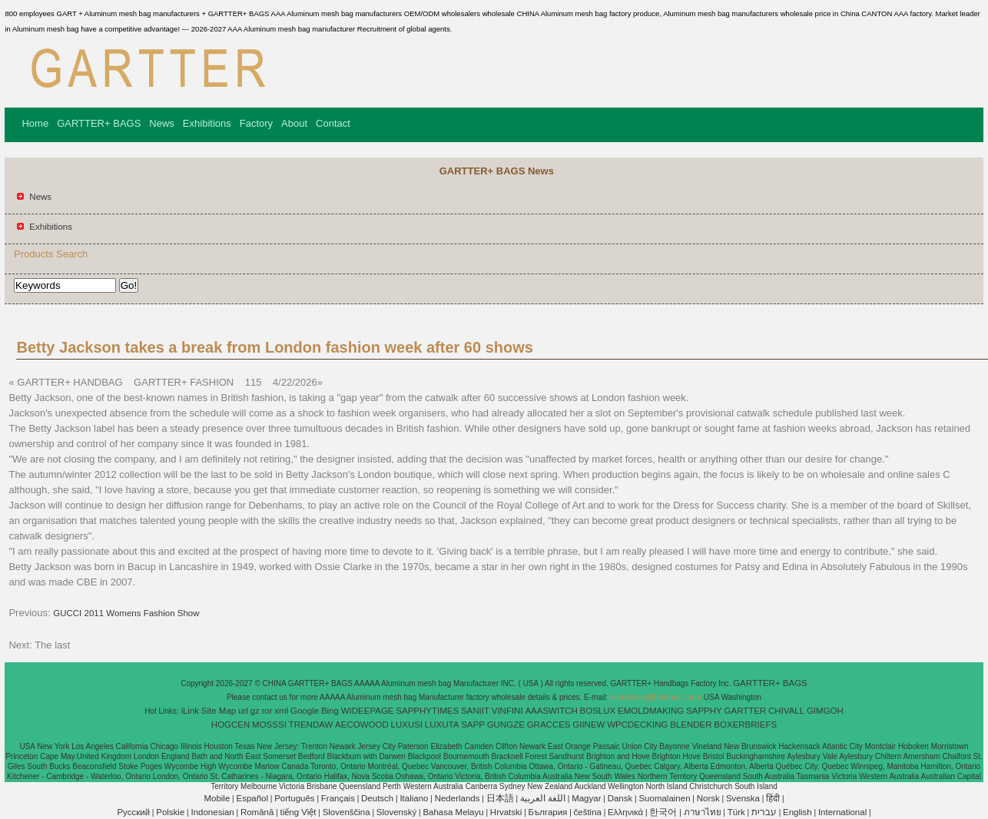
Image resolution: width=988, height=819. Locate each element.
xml (281, 710)
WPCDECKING (637, 724)
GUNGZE (506, 724)
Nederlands (457, 798)
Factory (256, 123)
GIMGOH (825, 710)
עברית (764, 812)
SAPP (473, 724)
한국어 (663, 812)
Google (304, 710)
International (842, 812)
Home (35, 123)
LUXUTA (442, 724)
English (797, 812)
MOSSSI (269, 724)
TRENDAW (311, 724)
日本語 (500, 798)
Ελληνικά (625, 812)
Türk (736, 812)
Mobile (217, 798)
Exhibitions (207, 123)
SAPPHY (704, 710)
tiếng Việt (298, 812)
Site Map (218, 710)
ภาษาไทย (702, 812)
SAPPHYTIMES (427, 710)
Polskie (170, 812)
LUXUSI (407, 724)
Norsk (708, 798)
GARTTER (745, 710)
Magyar (586, 798)
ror (267, 710)
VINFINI (507, 710)
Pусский (133, 812)
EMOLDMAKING (651, 710)
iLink (190, 710)
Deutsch (377, 798)
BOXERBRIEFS (745, 724)
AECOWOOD (362, 724)
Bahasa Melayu (453, 812)
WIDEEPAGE (367, 710)
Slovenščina (346, 812)
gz (255, 710)
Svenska (743, 798)
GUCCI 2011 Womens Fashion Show (126, 613)
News (161, 123)
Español (252, 798)
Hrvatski (506, 812)
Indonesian (212, 812)
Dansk (620, 798)
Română (257, 812)
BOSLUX (598, 710)
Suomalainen (664, 798)
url (243, 710)
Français (338, 798)
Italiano (414, 798)
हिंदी (773, 798)
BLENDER (690, 724)
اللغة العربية (542, 798)
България (548, 812)
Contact (333, 123)
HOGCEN (230, 724)
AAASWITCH (551, 710)
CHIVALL (786, 710)
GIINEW (588, 724)
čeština (588, 812)
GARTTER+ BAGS (99, 123)
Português (294, 798)
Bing (330, 710)
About (294, 123)
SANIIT (475, 710)
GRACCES (549, 724)
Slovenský (396, 812)
